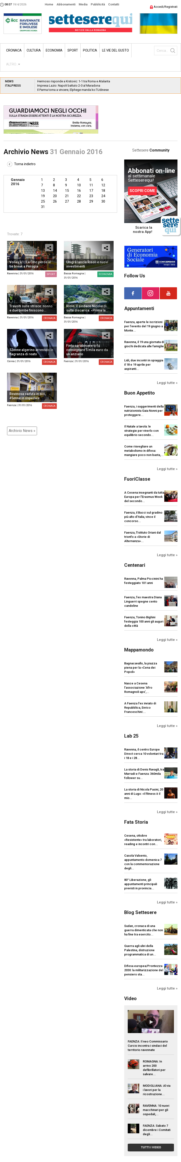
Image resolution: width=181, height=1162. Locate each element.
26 (55, 201)
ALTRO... (12, 64)
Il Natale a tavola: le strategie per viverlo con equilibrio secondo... (141, 431)
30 (103, 201)
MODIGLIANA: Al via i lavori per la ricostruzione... (156, 1090)
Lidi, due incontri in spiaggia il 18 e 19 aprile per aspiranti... (143, 365)
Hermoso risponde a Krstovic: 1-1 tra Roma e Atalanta (73, 81)
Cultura (34, 50)
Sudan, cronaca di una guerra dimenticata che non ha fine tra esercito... (143, 930)
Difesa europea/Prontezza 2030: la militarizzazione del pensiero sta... (143, 970)
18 (103, 190)
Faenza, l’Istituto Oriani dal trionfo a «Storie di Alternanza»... (142, 537)
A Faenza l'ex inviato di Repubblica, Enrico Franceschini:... (140, 708)
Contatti (113, 4)
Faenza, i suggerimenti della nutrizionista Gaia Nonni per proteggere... (144, 411)
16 (79, 190)
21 (67, 196)
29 (91, 201)
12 (103, 185)
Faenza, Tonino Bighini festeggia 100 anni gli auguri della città (143, 621)
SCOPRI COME (142, 190)
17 (91, 190)
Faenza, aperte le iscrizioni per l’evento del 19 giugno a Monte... (143, 326)
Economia (54, 50)
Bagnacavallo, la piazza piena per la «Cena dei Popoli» (140, 668)
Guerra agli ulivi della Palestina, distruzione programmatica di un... (140, 950)
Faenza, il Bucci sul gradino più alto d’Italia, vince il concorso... (143, 517)
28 (79, 201)
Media (83, 4)
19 (43, 196)
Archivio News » (22, 430)
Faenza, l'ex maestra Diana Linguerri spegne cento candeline (143, 601)
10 (79, 185)
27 (67, 201)
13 (43, 190)
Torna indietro (21, 164)
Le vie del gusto (115, 50)
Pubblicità (98, 4)
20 (55, 196)
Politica (90, 50)
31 (43, 207)
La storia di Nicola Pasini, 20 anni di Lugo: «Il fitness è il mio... (143, 794)
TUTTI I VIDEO (151, 1147)
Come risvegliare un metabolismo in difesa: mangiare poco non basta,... (144, 451)
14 (55, 190)
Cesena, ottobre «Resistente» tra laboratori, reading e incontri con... (143, 840)
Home (49, 4)
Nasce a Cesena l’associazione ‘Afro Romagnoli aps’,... (138, 688)
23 (91, 196)
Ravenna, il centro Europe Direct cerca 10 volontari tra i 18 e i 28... (143, 754)
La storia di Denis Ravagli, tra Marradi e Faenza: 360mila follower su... (144, 774)
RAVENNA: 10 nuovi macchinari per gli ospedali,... (156, 1110)
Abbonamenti (66, 4)
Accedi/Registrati (163, 6)
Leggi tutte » (167, 383)
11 (91, 185)
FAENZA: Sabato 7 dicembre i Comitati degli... (156, 1130)
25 (43, 201)
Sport (72, 50)
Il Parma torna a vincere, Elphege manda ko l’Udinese (73, 90)
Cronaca (14, 50)
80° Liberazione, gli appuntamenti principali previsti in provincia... (140, 884)
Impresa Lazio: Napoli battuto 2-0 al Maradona (68, 85)
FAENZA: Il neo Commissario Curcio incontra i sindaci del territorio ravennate (148, 1046)
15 (67, 190)
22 (79, 196)
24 (103, 196)
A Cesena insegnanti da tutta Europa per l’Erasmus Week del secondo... (144, 497)
